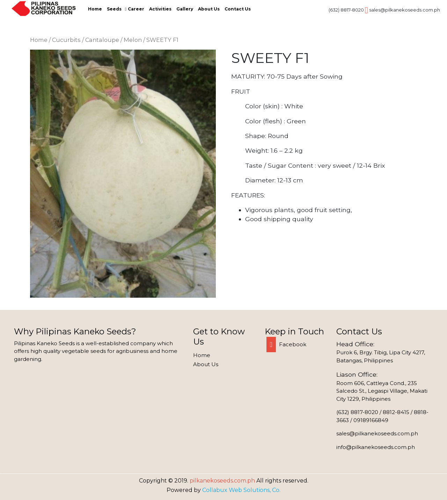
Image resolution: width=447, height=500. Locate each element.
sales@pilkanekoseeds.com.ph (404, 10)
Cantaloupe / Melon (113, 39)
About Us (209, 9)
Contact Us (238, 9)
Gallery (184, 9)
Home (95, 9)
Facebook (286, 344)
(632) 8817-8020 (346, 10)
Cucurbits (66, 39)
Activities (160, 9)
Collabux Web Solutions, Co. (241, 490)
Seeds (114, 9)
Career (136, 9)
